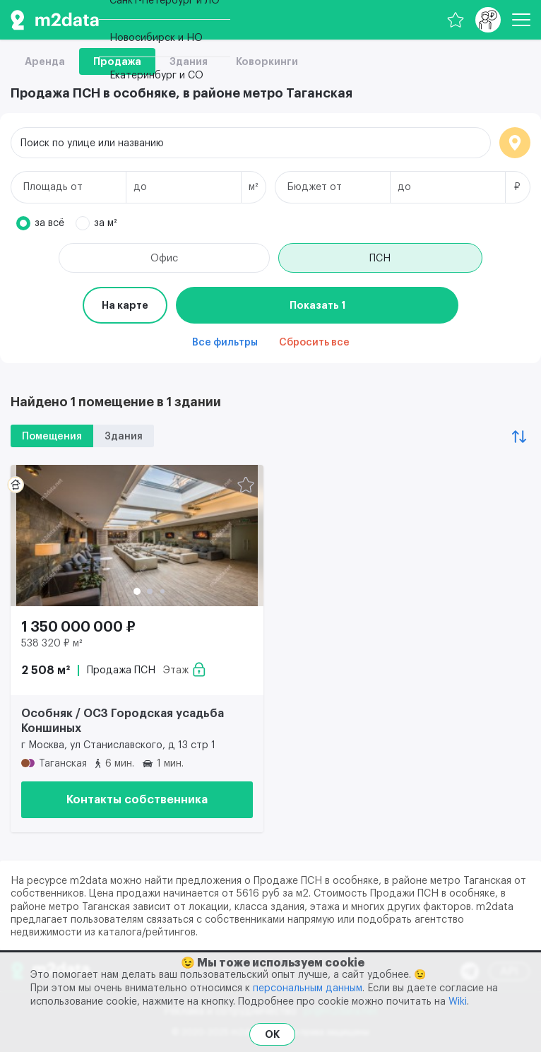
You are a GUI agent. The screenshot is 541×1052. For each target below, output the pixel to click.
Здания (124, 437)
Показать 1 (317, 305)
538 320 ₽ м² (51, 644)
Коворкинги (267, 61)
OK (272, 1034)
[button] (137, 591)
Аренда (45, 61)
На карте (125, 305)
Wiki (457, 1002)
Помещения (52, 437)
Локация (515, 142)
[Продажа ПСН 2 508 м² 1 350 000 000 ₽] (137, 535)
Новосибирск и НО (156, 38)
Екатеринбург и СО (156, 76)
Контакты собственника (137, 799)
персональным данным (307, 988)
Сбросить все (314, 343)
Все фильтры (225, 343)
